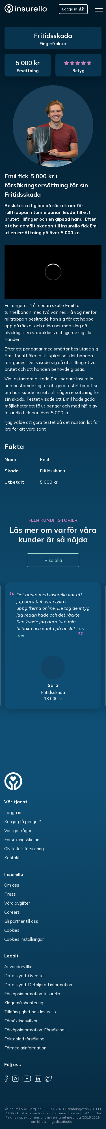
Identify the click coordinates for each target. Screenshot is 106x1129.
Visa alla (53, 560)
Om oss (11, 885)
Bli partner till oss (21, 921)
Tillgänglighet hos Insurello (30, 1011)
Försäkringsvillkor (21, 1020)
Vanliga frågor (17, 830)
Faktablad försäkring (24, 1039)
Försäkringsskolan (21, 839)
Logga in (12, 812)
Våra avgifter (17, 903)
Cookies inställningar (24, 939)
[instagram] (15, 1079)
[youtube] (26, 1079)
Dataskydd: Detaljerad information (38, 984)
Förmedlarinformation (25, 1048)
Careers (12, 912)
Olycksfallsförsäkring (24, 848)
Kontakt (12, 857)
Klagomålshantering (23, 1002)
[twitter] (48, 1079)
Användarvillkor (19, 966)
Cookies (12, 930)
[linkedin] (38, 1079)
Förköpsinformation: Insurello (32, 993)
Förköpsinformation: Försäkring (34, 1029)
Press (10, 894)
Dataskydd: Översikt (24, 975)
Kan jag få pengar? (22, 821)
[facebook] (6, 1079)
